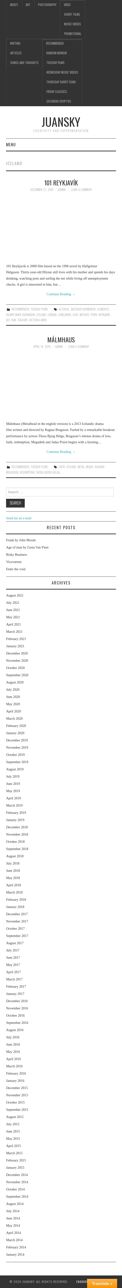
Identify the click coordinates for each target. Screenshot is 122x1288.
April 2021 (13, 624)
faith (62, 467)
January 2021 (15, 646)
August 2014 (15, 1204)
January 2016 (15, 1081)
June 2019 (13, 784)
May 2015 (13, 1138)
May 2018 (13, 878)
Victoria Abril (38, 320)
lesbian (52, 314)
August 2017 (15, 943)
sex (8, 320)
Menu (11, 144)
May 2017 (13, 965)
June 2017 (13, 957)
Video (67, 4)
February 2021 (16, 639)
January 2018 (15, 907)
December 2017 (17, 914)
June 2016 (13, 1044)
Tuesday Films (55, 62)
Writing (15, 43)
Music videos (72, 24)
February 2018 (16, 899)
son (13, 320)
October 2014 (15, 1189)
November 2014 (17, 1182)
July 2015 (12, 1124)
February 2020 (16, 726)
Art (28, 4)
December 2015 (17, 1088)
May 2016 (13, 1052)
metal (81, 467)
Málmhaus (61, 339)
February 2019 (16, 813)
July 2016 (12, 1037)
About (14, 4)
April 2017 (13, 972)
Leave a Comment (81, 189)
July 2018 (12, 863)
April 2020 (13, 711)
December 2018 (17, 827)
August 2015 (15, 1117)
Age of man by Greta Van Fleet (27, 547)
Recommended (55, 43)
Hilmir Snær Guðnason (20, 314)
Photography (47, 4)
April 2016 (13, 1059)
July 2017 (12, 950)
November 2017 (17, 921)
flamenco (103, 309)
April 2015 (13, 1146)
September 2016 (17, 1023)
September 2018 (17, 849)
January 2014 (15, 1254)
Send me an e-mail (19, 518)
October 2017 (15, 928)
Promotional (72, 33)
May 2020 (13, 704)
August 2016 (15, 1030)
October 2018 (15, 842)
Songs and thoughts (24, 62)
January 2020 (15, 733)
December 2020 (17, 653)
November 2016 (17, 1008)
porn (93, 314)
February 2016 (16, 1073)
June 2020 (13, 697)
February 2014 (16, 1247)
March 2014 (14, 1240)
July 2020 (12, 689)
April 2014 (13, 1233)
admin (61, 189)
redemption (27, 472)
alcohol (64, 309)
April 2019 (13, 798)
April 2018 (13, 885)
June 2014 (13, 1218)
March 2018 (14, 892)
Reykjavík (104, 314)
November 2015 (17, 1095)
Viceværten (14, 562)
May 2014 (13, 1225)
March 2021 (14, 631)
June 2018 (13, 871)
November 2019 (17, 747)
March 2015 (14, 1153)
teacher (22, 320)
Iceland (41, 314)
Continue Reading (61, 294)
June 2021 (13, 610)
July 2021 (12, 603)
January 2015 (15, 1167)
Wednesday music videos (62, 72)
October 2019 (15, 755)
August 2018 (15, 856)
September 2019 (17, 762)
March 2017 (14, 979)
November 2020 (17, 660)
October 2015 (15, 1102)
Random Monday (56, 53)
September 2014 (17, 1196)
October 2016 (15, 1015)
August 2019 (15, 769)
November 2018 (17, 834)
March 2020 (14, 718)
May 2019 (13, 791)
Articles (16, 53)
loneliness (64, 314)
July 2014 (12, 1211)
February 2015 (16, 1160)
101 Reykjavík (61, 182)
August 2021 (15, 595)
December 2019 (17, 740)
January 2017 (15, 994)
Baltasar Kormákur (83, 309)
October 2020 (15, 668)
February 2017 (16, 986)
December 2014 (17, 1175)
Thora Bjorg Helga (48, 472)
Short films (72, 14)
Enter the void (15, 569)
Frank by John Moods (21, 540)
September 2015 (17, 1110)
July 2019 (12, 776)
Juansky (61, 121)
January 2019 (15, 820)
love (75, 314)
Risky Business (16, 554)
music (89, 467)
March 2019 (14, 805)
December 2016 (17, 1001)
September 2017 (17, 936)
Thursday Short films (61, 82)
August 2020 (15, 682)
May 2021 (13, 617)
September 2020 (17, 675)
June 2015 (13, 1131)
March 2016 (14, 1066)
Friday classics (56, 91)
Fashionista (85, 1281)
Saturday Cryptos (58, 101)
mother (84, 314)
